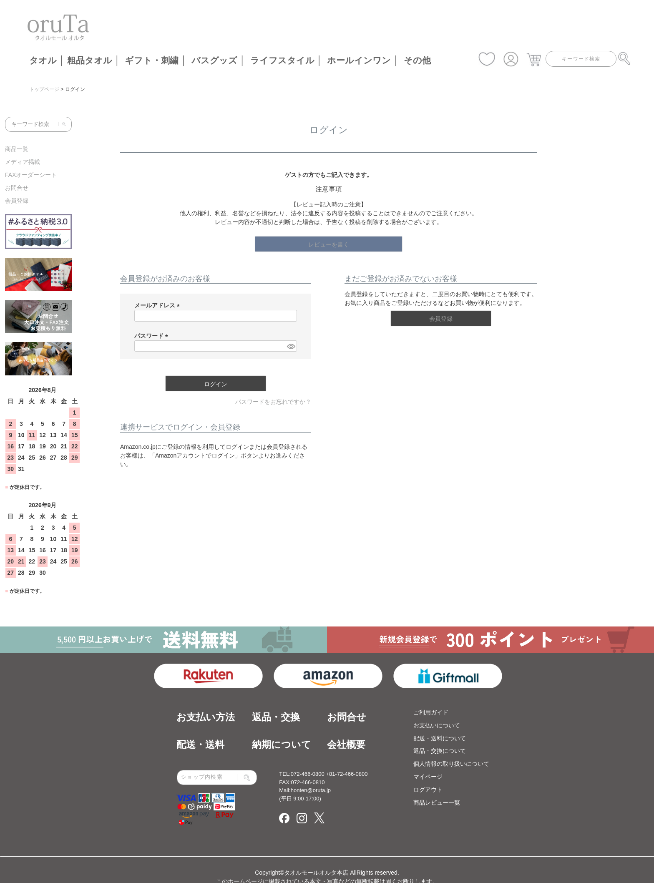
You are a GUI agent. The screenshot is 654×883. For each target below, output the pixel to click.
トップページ (44, 89)
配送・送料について (439, 738)
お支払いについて (436, 725)
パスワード (152, 335)
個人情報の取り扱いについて (451, 763)
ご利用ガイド (430, 712)
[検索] (62, 124)
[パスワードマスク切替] (291, 346)
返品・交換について (439, 750)
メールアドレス (158, 305)
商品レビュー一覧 (436, 802)
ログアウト (428, 789)
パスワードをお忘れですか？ (273, 401)
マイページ (428, 776)
